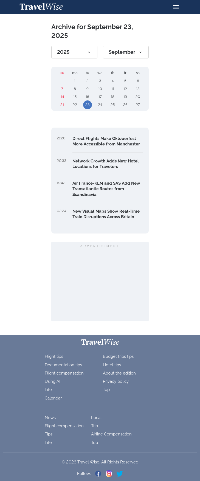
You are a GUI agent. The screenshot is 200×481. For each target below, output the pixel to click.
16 (87, 97)
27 (138, 105)
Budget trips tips (118, 356)
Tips (48, 434)
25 (113, 105)
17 (100, 97)
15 (75, 97)
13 (138, 89)
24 (100, 105)
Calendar (53, 398)
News (50, 417)
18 (112, 97)
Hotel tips (112, 364)
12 (125, 89)
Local (96, 417)
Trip (94, 425)
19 (125, 97)
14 (62, 97)
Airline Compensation (111, 434)
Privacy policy (116, 381)
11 (112, 89)
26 (125, 105)
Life (48, 389)
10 (100, 89)
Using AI (52, 381)
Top (106, 389)
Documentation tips (63, 364)
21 (62, 105)
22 (75, 105)
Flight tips (54, 356)
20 (138, 97)
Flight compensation (64, 373)
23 (87, 105)
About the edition (119, 373)
